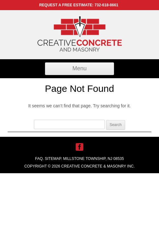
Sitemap (53, 158)
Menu (79, 68)
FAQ (39, 158)
